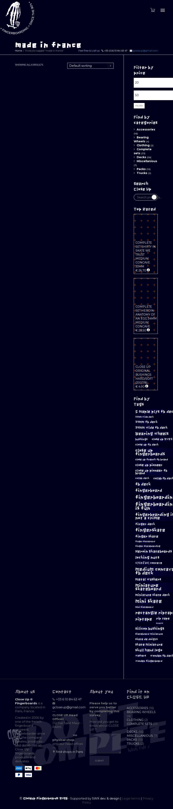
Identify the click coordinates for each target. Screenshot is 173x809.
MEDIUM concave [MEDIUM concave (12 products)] (148, 563)
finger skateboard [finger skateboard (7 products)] (145, 541)
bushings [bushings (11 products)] (141, 439)
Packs (141, 169)
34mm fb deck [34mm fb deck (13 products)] (146, 422)
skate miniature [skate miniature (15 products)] (148, 644)
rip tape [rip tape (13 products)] (163, 618)
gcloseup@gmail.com (145, 50)
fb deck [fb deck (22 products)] (143, 484)
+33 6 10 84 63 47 (69, 699)
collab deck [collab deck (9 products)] (142, 478)
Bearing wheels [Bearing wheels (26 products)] (152, 433)
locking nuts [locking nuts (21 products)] (147, 557)
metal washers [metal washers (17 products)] (148, 579)
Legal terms (131, 798)
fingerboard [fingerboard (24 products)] (148, 490)
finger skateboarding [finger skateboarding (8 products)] (147, 546)
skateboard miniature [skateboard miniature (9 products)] (149, 634)
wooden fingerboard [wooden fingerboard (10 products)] (148, 661)
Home (18, 50)
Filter (139, 105)
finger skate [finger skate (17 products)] (146, 536)
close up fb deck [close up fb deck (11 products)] (147, 444)
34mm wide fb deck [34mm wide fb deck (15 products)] (151, 427)
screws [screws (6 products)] (159, 623)
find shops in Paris (69, 752)
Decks (141, 157)
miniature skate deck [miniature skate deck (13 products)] (152, 595)
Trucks (142, 173)
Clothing (143, 145)
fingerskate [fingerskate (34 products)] (150, 530)
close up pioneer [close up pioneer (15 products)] (148, 465)
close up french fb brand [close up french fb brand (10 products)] (151, 459)
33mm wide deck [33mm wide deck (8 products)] (144, 417)
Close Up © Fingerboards (26, 701)
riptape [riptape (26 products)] (143, 619)
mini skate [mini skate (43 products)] (148, 601)
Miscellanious (147, 161)
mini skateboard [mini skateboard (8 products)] (144, 607)
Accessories (146, 129)
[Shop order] (90, 66)
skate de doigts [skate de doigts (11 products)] (146, 639)
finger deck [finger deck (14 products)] (145, 524)
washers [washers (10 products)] (140, 655)
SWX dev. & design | (107, 798)
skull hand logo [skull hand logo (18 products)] (148, 650)
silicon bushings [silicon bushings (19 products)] (149, 628)
